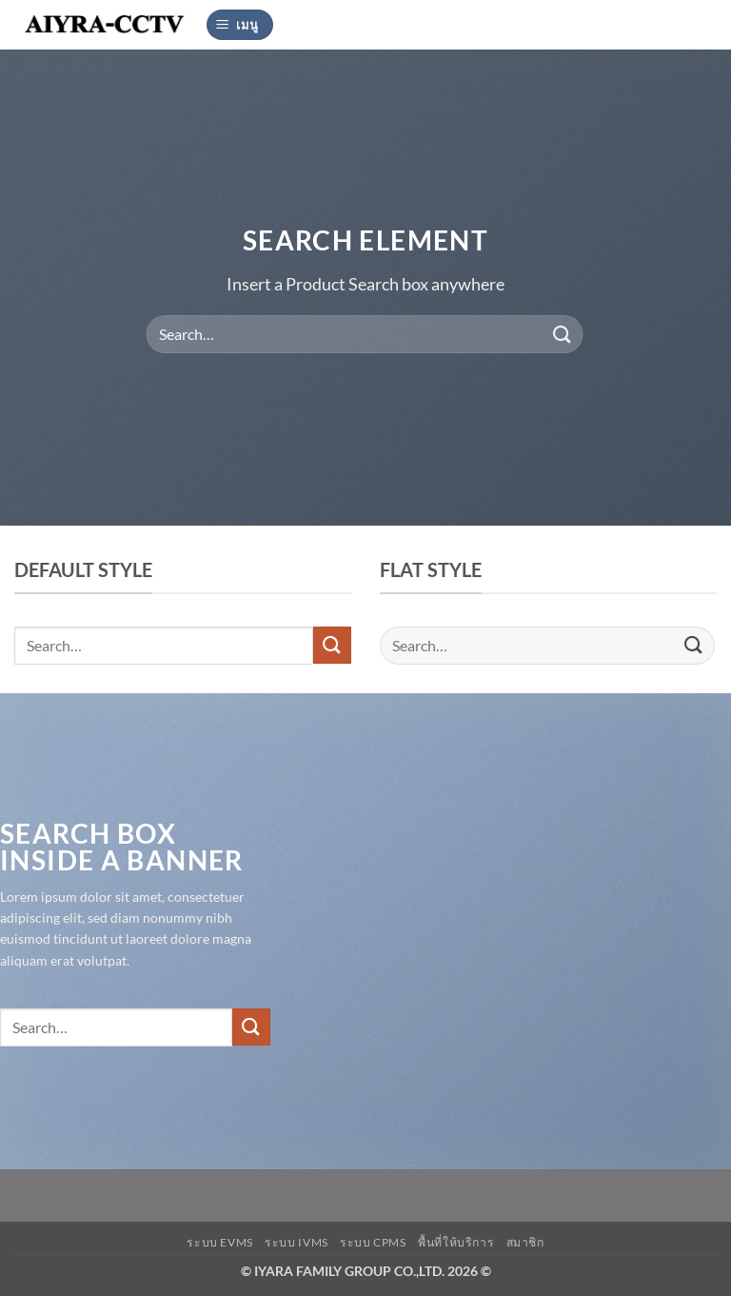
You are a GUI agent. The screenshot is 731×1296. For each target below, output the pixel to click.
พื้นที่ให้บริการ (456, 1242)
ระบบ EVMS (220, 1242)
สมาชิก (525, 1242)
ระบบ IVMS (296, 1242)
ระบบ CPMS (373, 1242)
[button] (240, 25)
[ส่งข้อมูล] (562, 333)
